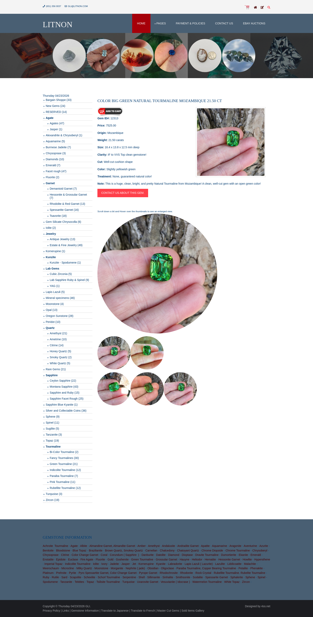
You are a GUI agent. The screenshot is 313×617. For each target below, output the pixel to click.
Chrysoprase (50, 554)
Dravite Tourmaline (206, 554)
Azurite (263, 545)
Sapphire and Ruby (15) (64, 392)
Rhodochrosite (169, 572)
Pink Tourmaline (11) (62, 482)
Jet (134, 563)
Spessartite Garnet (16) (64, 209)
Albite (83, 545)
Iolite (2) (51, 227)
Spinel (261, 577)
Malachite (250, 563)
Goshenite (122, 559)
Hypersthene (262, 559)
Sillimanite (153, 577)
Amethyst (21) (58, 333)
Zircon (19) (52, 500)
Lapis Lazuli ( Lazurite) (199, 563)
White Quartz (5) (60, 363)
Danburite (148, 554)
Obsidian (153, 568)
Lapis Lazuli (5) (55, 292)
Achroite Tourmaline (55, 545)
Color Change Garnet (85, 554)
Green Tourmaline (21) (64, 464)
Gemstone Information (85, 610)
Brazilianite (95, 550)
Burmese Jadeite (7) (58, 147)
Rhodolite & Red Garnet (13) (67, 203)
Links (65, 610)
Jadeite (114, 563)
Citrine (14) (56, 345)
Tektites (79, 581)
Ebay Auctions (254, 23)
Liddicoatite (234, 563)
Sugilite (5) (52, 428)
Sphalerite (236, 577)
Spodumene (50, 581)
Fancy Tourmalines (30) (64, 458)
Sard (64, 577)
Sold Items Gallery (192, 610)
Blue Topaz (79, 550)
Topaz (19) (52, 440)
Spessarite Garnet (216, 577)
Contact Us (224, 23)
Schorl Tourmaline (109, 577)
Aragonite (235, 545)
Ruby (46, 577)
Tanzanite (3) (54, 434)
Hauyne (184, 559)
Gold (111, 559)
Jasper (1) (56, 129)
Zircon (246, 581)
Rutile (55, 577)
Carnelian (151, 550)
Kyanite (160, 563)
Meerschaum (51, 568)
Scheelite (89, 577)
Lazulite (220, 563)
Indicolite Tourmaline (77, 563)
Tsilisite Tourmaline (108, 581)
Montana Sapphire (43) (64, 386)
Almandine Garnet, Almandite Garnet (112, 545)
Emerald (256, 554)
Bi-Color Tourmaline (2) (64, 452)
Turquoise (128, 581)
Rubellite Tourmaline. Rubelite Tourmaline (239, 572)
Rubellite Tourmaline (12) (65, 488)
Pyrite (72, 572)
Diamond (173, 554)
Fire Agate (86, 559)
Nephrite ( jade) (135, 568)
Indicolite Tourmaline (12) (65, 470)
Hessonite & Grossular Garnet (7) (68, 196)
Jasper (125, 563)
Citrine (65, 554)
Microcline (67, 568)
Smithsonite (183, 577)
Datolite (160, 554)
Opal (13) (51, 309)
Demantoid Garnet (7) (63, 188)
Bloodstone (63, 550)
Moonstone (101, 568)
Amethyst (153, 545)
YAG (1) (55, 286)
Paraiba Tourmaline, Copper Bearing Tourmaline (206, 568)
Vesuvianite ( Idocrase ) (175, 581)
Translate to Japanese (115, 610)
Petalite (243, 568)
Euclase (73, 559)
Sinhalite (167, 577)
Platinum (48, 572)
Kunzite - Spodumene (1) (65, 262)
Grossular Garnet (166, 559)
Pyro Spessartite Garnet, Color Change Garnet (108, 572)
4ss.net (265, 606)
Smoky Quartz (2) (61, 357)
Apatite (205, 545)
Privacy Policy (51, 610)
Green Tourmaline (142, 559)
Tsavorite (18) (58, 215)
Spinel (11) (52, 422)
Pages (161, 23)
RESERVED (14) (56, 111)
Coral (104, 554)
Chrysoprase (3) (56, 153)
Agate (74, 545)
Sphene (250, 577)
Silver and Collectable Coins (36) (66, 410)
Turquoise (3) (54, 494)
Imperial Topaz (54, 563)
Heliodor (197, 559)
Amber (141, 545)
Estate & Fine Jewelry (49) (66, 245)
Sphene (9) (52, 416)
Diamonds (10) (55, 159)
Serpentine (129, 577)
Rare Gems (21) (56, 369)
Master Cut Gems (168, 610)
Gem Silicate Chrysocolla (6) (63, 221)
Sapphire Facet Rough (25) (66, 398)
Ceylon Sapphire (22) (63, 380)
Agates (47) (57, 123)
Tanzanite (66, 581)
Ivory (104, 563)
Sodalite (198, 577)
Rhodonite (186, 572)
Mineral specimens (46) (60, 298)
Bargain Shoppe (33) (58, 100)
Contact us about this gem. (122, 192)
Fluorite (100, 559)
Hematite (210, 559)
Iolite (96, 563)
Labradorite (175, 563)
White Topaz (232, 581)
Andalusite (168, 545)
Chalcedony (167, 550)
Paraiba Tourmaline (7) (64, 476)
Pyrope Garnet (148, 572)
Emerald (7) (53, 165)
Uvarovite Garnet (147, 581)
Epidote (60, 559)
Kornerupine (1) (55, 251)
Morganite (117, 568)
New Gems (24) (55, 105)
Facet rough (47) (56, 171)
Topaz (90, 581)
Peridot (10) (53, 321)
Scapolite (75, 577)
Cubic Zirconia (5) (61, 274)
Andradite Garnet (188, 545)
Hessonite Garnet (229, 559)
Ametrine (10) (58, 339)
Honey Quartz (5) (60, 351)
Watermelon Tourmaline (207, 581)
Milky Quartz (84, 568)
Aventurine (250, 545)
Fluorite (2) (52, 177)
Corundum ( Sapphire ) (124, 554)
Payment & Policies (190, 23)
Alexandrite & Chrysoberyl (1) (64, 135)
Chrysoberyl (259, 550)
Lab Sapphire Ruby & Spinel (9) (69, 280)
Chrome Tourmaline (238, 550)
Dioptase (187, 554)
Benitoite (48, 550)
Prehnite (61, 572)
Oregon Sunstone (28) (59, 315)
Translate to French (143, 610)
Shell (142, 577)
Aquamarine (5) (55, 141)
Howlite (247, 559)
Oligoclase (167, 568)
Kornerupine (146, 563)
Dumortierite (228, 554)
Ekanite (243, 554)
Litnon (57, 24)
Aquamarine (219, 545)
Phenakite (256, 568)
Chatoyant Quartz (188, 550)
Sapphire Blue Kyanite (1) (62, 404)
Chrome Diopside (212, 550)
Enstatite (48, 559)
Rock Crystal (203, 572)
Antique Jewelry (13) (62, 239)
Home (141, 23)
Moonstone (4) (55, 304)
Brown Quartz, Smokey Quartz (124, 550)
